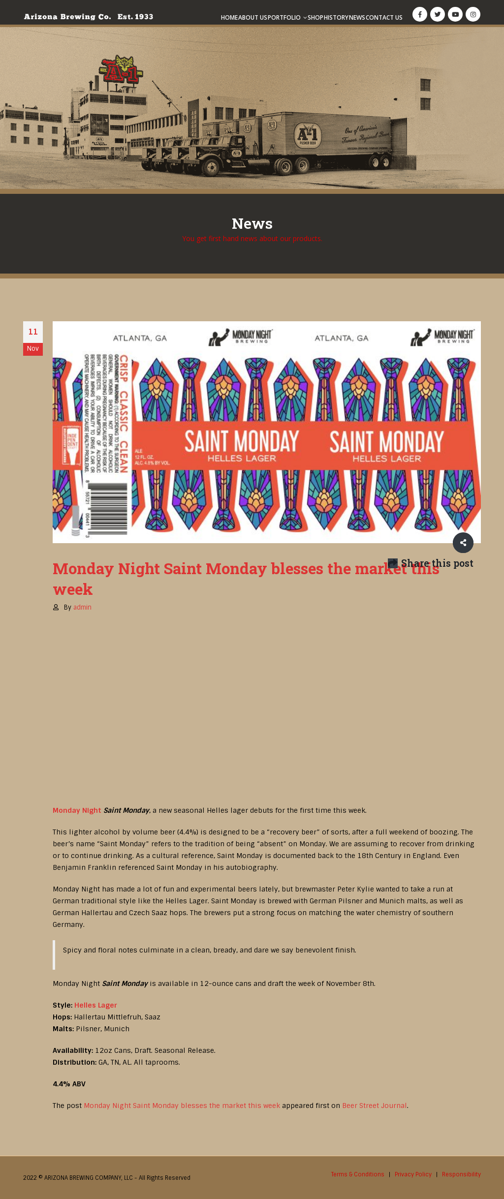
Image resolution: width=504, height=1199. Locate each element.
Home (229, 17)
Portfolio (284, 17)
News (357, 17)
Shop (315, 17)
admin (82, 607)
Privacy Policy (413, 1174)
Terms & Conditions (357, 1174)
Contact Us (384, 17)
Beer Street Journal (374, 1105)
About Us (252, 17)
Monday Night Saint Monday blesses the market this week (182, 1105)
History (336, 17)
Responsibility (461, 1174)
